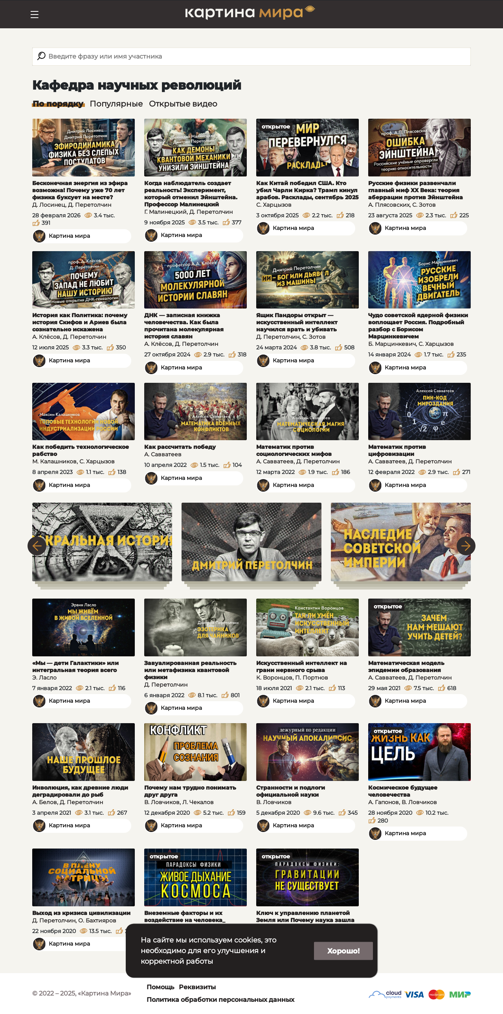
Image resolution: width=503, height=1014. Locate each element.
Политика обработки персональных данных (220, 999)
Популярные (116, 103)
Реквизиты (197, 987)
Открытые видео (183, 103)
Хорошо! (343, 950)
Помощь (160, 987)
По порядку (58, 103)
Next (466, 545)
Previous (37, 545)
